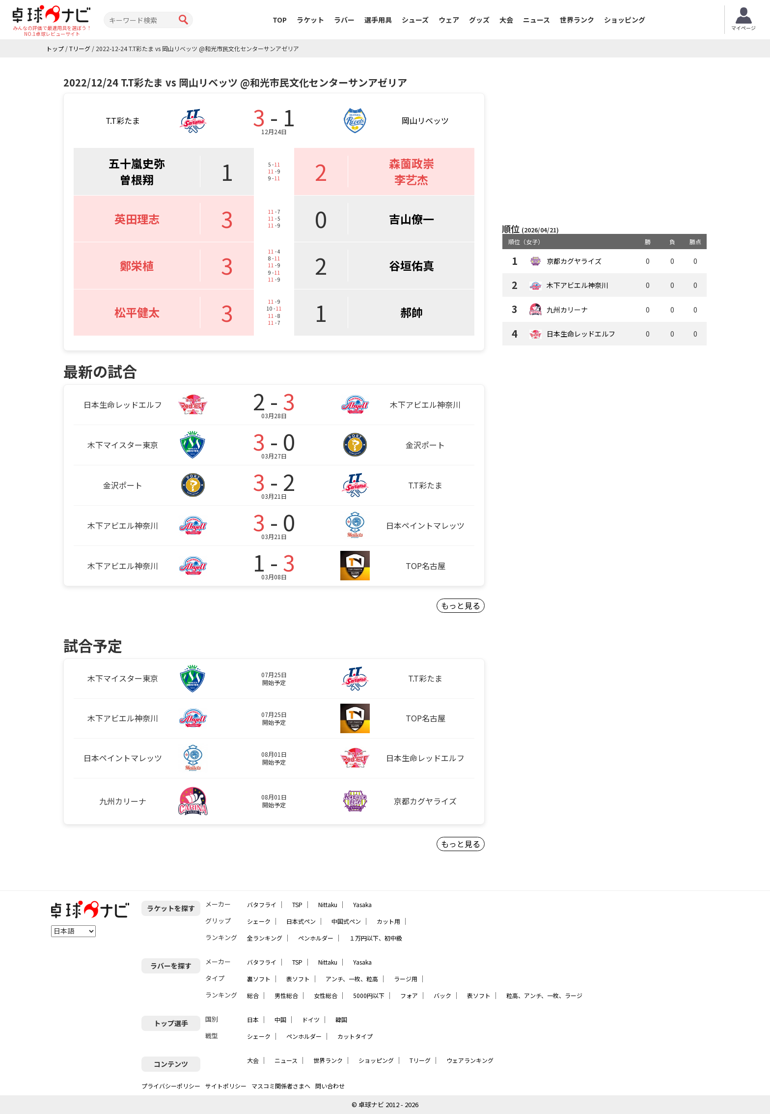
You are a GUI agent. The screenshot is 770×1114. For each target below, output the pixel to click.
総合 (253, 995)
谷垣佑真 (411, 265)
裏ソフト (259, 978)
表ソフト (298, 978)
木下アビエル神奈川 (577, 285)
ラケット (310, 20)
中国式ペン (346, 921)
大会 (506, 20)
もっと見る (460, 605)
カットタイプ (355, 1036)
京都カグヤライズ (574, 261)
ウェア (449, 20)
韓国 (341, 1019)
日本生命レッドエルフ (581, 334)
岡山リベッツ (425, 120)
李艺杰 (411, 179)
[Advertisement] (604, 141)
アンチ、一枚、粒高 (352, 978)
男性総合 (286, 995)
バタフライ (261, 904)
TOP (280, 20)
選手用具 (378, 20)
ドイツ (311, 1019)
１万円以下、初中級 (375, 938)
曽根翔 (137, 179)
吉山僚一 (411, 218)
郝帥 (411, 312)
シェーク (259, 921)
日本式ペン (301, 921)
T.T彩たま (123, 120)
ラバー (344, 20)
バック (442, 995)
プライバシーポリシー (170, 1086)
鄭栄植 (137, 265)
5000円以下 (369, 995)
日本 (253, 1019)
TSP (297, 904)
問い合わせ (330, 1086)
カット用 (388, 921)
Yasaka (362, 904)
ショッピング (624, 20)
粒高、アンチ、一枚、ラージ (544, 995)
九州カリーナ (567, 309)
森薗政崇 (411, 163)
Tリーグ (420, 1060)
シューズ (415, 20)
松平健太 (137, 312)
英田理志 (137, 218)
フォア (409, 995)
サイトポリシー (226, 1086)
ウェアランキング (470, 1060)
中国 (280, 1019)
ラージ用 (405, 978)
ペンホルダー (315, 938)
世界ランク (577, 20)
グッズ (479, 20)
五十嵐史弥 (137, 163)
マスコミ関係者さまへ (280, 1086)
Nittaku (327, 904)
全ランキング (264, 938)
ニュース (536, 20)
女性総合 (325, 995)
